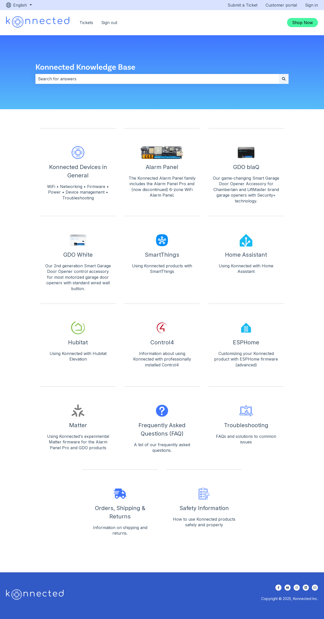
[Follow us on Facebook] (278, 588)
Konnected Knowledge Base (85, 66)
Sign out (109, 22)
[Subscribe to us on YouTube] (288, 588)
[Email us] (315, 588)
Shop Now (302, 22)
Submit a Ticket (242, 5)
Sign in (311, 5)
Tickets (86, 22)
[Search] (284, 79)
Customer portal (281, 5)
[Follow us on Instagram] (297, 588)
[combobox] (157, 79)
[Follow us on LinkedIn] (306, 588)
